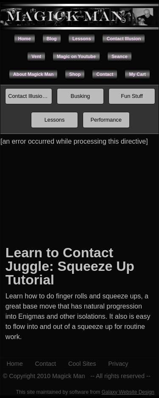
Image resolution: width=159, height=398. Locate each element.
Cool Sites (82, 363)
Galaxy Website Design (128, 392)
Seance (120, 56)
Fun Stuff (132, 96)
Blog (52, 38)
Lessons (82, 38)
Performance (106, 120)
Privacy (118, 363)
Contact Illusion (123, 38)
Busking (80, 96)
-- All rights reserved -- (120, 376)
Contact (104, 74)
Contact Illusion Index (30, 96)
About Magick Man (33, 74)
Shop (75, 74)
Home (24, 38)
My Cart (137, 74)
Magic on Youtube (76, 56)
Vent (36, 56)
